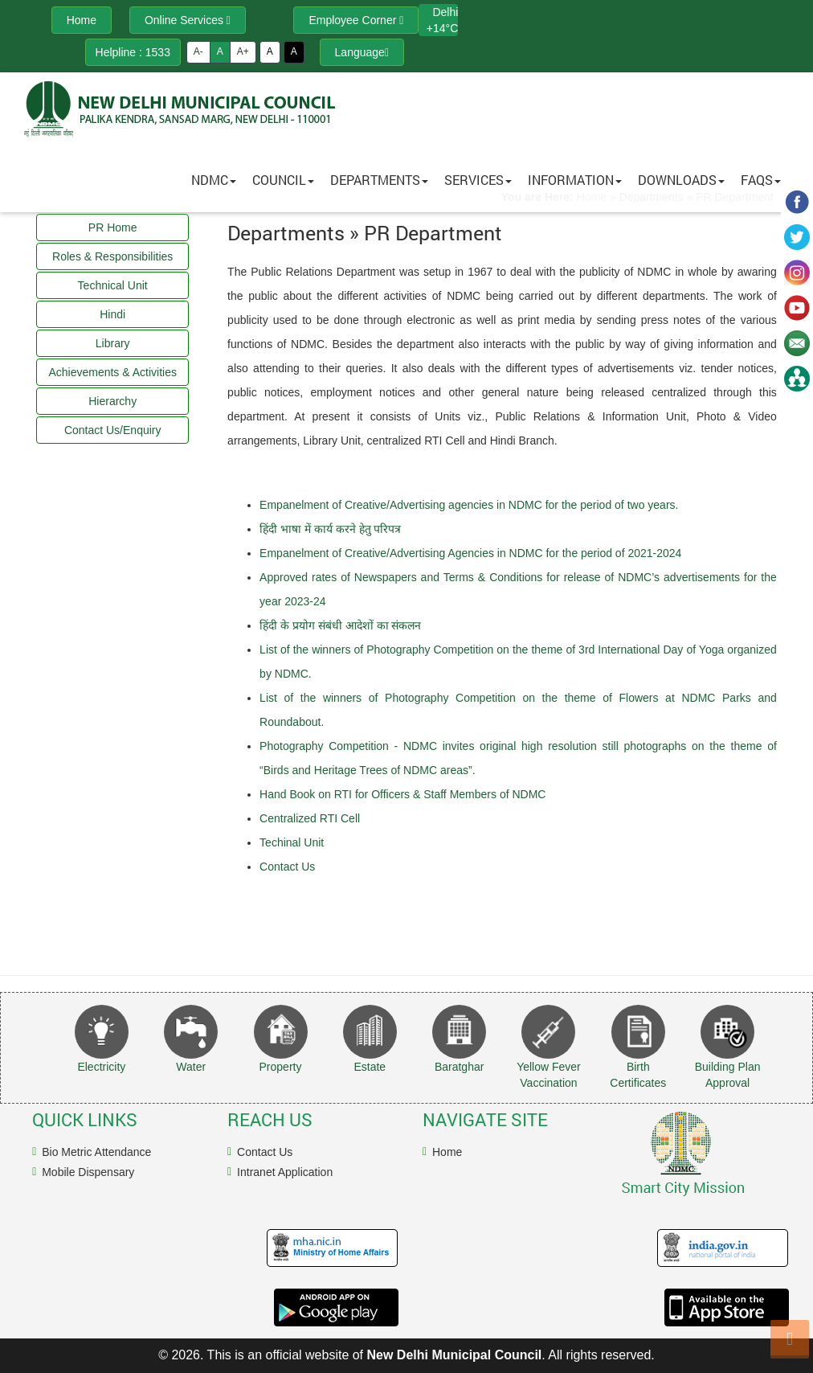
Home (447, 1152)
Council (283, 179)
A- (198, 51)
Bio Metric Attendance (96, 1152)
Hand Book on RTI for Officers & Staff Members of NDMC (402, 794)
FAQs (761, 179)
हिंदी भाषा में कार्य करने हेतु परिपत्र (330, 529)
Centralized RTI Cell (309, 818)
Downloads (681, 179)
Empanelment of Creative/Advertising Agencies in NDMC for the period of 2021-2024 (470, 553)
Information (575, 179)
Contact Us (287, 866)
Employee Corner (355, 20)
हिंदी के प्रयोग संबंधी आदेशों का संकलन (340, 625)
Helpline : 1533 (133, 52)
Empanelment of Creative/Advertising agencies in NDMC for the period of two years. (468, 504)
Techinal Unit (291, 842)
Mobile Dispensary (88, 1172)
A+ (243, 51)
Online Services (188, 20)
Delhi (445, 12)
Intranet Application (285, 1172)
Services (478, 179)
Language (362, 52)
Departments (379, 179)
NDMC (213, 179)
